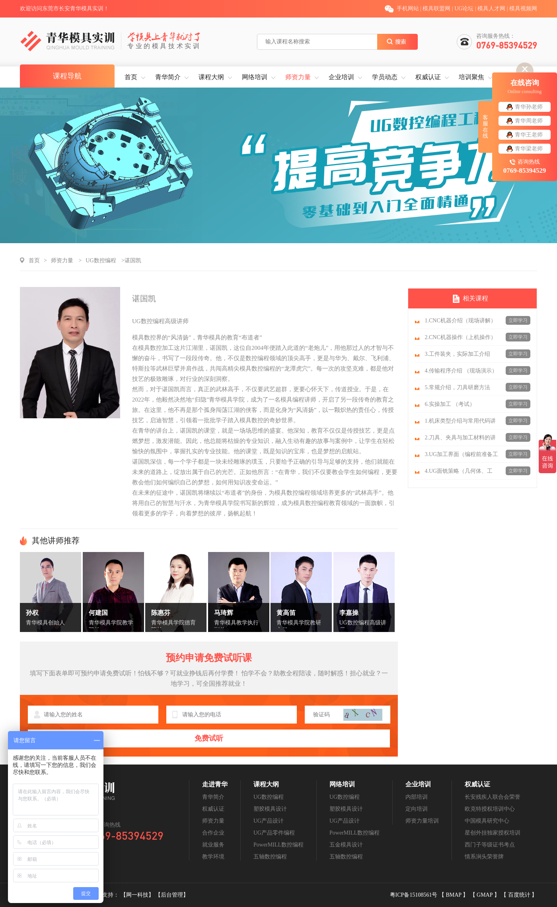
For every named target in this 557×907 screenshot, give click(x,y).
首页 (131, 77)
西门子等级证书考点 (490, 845)
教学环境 (213, 857)
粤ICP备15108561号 (414, 895)
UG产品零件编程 (274, 833)
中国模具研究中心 (487, 821)
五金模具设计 (346, 845)
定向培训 (416, 809)
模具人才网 (491, 9)
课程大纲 (211, 77)
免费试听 (209, 738)
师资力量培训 (422, 821)
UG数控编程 (101, 260)
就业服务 (213, 845)
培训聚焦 (471, 77)
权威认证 (428, 77)
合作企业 (213, 833)
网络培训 (254, 77)
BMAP (454, 895)
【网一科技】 (138, 895)
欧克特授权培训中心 (490, 809)
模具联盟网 (436, 9)
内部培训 (416, 797)
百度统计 (520, 895)
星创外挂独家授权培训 (492, 833)
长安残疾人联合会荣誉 (492, 797)
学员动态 (384, 77)
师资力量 (298, 77)
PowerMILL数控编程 (278, 845)
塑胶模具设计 (270, 809)
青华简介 (168, 77)
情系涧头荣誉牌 (484, 857)
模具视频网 (523, 9)
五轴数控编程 (270, 857)
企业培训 (341, 77)
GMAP (485, 895)
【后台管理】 (172, 895)
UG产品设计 (268, 821)
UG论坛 (463, 9)
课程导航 (67, 76)
